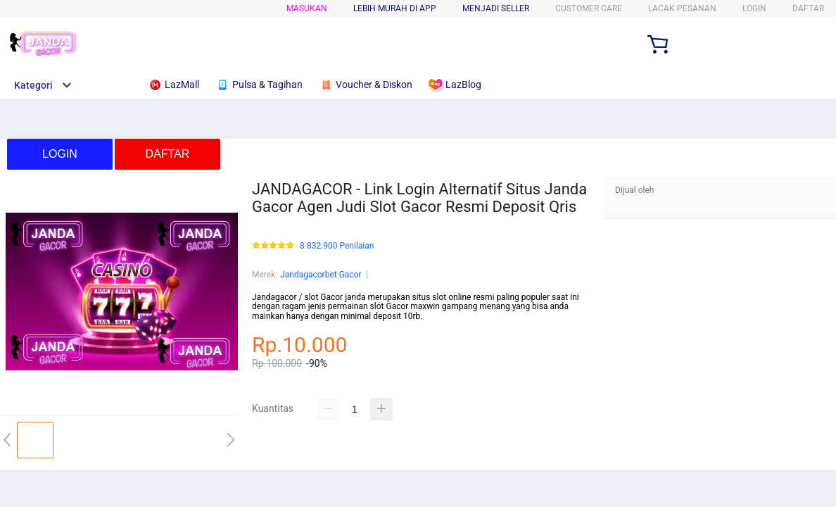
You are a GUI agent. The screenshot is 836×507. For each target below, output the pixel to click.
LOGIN (754, 8)
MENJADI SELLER (495, 8)
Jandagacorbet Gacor (320, 275)
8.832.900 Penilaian (337, 246)
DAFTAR (808, 8)
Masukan (306, 8)
